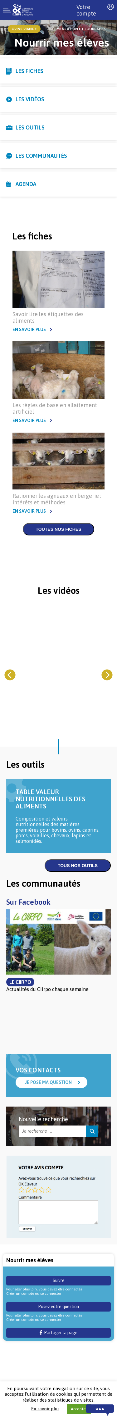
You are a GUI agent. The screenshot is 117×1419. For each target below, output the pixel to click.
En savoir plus (29, 329)
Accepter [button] (79, 1409)
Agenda (26, 184)
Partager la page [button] (58, 1332)
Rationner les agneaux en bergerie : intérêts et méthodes (56, 499)
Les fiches (29, 71)
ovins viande (24, 29)
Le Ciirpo (20, 982)
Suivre (59, 1280)
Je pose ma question (48, 1082)
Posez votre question (58, 1306)
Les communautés (41, 155)
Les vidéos (30, 99)
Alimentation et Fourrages (78, 29)
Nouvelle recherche (43, 1119)
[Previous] (9, 675)
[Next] (106, 675)
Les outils (30, 127)
